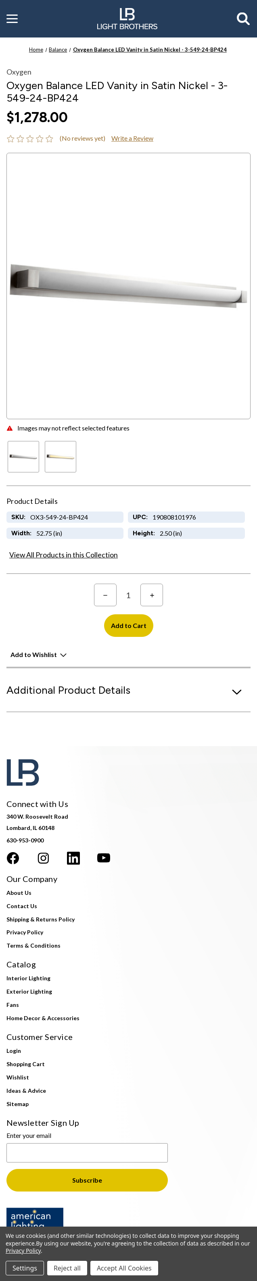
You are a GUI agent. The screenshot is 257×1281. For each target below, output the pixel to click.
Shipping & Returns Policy (40, 919)
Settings (25, 1268)
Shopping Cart (25, 1064)
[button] (12, 18)
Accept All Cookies (124, 1268)
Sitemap (17, 1103)
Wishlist (17, 1077)
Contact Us (21, 906)
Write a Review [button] (132, 138)
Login (13, 1050)
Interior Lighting (28, 978)
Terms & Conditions (33, 945)
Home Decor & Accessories (42, 1018)
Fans (12, 1004)
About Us (18, 892)
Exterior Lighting (29, 991)
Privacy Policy (24, 932)
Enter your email (28, 1135)
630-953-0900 (25, 840)
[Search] (244, 18)
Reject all (67, 1268)
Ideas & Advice (26, 1090)
